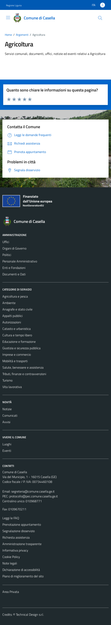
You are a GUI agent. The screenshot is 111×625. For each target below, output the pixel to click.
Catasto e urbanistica (16, 328)
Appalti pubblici (12, 315)
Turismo (7, 380)
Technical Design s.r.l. (30, 614)
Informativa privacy (15, 550)
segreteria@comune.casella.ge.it (33, 491)
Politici (6, 254)
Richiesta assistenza (16, 537)
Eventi (6, 450)
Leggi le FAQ (10, 518)
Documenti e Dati (14, 274)
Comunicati (9, 415)
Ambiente (9, 302)
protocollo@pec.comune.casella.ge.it (33, 496)
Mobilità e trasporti (15, 361)
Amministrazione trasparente (21, 543)
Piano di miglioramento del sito (23, 576)
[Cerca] (100, 18)
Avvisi (6, 421)
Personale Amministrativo (19, 261)
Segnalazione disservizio (18, 531)
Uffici (5, 241)
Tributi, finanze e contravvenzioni (24, 373)
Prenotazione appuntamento (21, 524)
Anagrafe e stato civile (17, 309)
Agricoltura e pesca (15, 296)
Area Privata (10, 591)
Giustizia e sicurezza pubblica (21, 348)
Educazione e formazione (19, 341)
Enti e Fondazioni (13, 267)
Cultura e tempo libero (17, 335)
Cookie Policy (11, 556)
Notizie (7, 409)
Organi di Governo (14, 248)
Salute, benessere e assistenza (23, 367)
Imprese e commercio (16, 354)
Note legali (9, 563)
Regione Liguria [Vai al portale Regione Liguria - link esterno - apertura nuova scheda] (14, 5)
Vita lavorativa (12, 386)
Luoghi (6, 444)
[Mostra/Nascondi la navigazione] (8, 17)
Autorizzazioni (11, 322)
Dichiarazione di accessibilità (21, 569)
